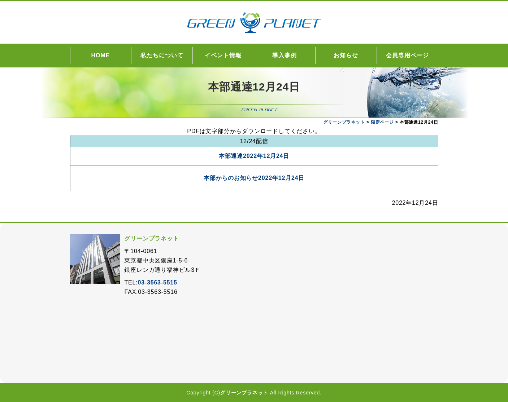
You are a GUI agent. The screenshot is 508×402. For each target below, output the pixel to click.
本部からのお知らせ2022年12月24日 (254, 178)
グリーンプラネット (244, 393)
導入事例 (284, 55)
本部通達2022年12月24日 (254, 156)
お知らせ (346, 55)
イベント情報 (223, 55)
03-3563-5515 (157, 282)
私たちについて (161, 55)
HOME (100, 55)
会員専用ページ (407, 55)
